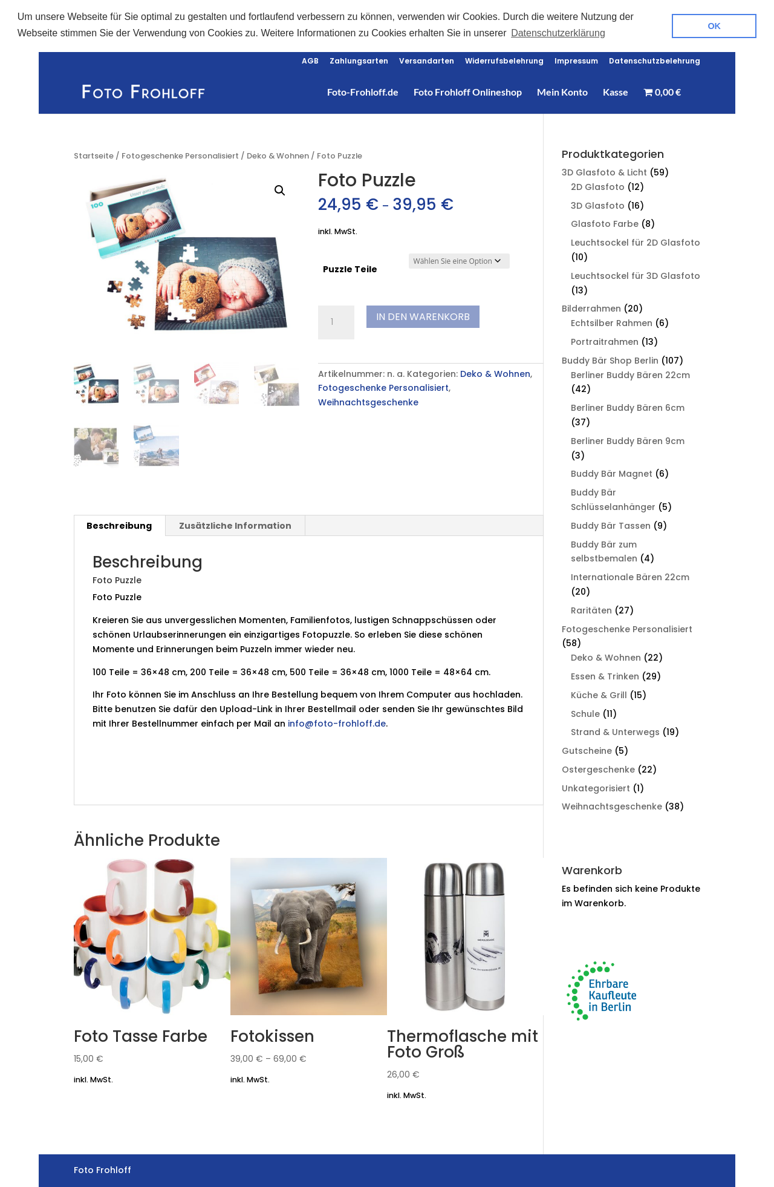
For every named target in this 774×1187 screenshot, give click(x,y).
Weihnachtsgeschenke (368, 401)
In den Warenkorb (423, 315)
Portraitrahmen (605, 341)
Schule (585, 712)
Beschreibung (119, 524)
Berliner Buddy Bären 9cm (628, 440)
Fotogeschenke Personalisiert (180, 154)
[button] (280, 189)
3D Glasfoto (598, 204)
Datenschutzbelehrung (654, 60)
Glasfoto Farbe (605, 223)
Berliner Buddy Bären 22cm (630, 373)
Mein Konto (562, 91)
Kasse (615, 91)
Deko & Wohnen (278, 154)
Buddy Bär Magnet (611, 472)
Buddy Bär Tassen (611, 524)
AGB (310, 60)
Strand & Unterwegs (615, 731)
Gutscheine (587, 750)
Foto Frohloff (163, 778)
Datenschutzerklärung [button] (558, 33)
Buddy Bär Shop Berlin (610, 359)
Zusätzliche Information (235, 524)
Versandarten (426, 60)
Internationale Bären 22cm (630, 576)
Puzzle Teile (350, 268)
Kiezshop (113, 778)
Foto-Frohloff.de (362, 91)
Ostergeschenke (598, 768)
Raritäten (591, 609)
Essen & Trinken (605, 675)
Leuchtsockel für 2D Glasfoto (635, 241)
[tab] (119, 524)
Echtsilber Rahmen (611, 322)
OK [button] (714, 26)
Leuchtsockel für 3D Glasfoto (635, 275)
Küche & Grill (599, 694)
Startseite (94, 154)
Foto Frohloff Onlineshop (468, 91)
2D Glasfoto (598, 186)
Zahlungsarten (359, 60)
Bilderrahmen (591, 307)
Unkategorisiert (596, 787)
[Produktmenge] (336, 321)
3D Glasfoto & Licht (604, 171)
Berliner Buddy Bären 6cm (628, 407)
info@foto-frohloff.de (337, 722)
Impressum (576, 60)
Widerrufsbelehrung (504, 60)
